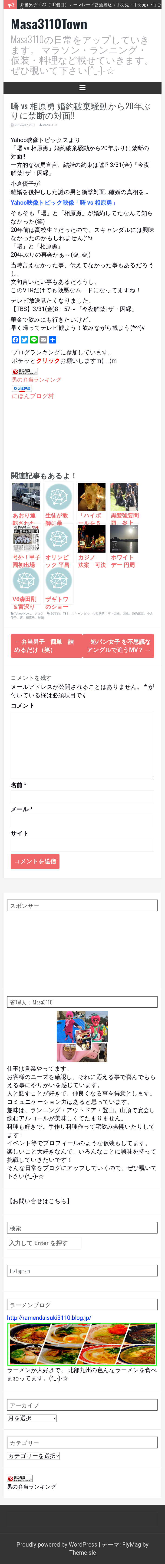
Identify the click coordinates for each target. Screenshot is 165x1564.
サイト (20, 833)
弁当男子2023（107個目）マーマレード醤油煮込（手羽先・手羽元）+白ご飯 (90, 6)
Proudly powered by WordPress (57, 1544)
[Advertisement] (82, 432)
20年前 (55, 613)
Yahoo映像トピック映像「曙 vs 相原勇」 (64, 202)
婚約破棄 (138, 613)
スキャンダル (80, 613)
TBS (65, 613)
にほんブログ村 (33, 396)
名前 (18, 785)
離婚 (41, 617)
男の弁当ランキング (36, 380)
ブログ (38, 613)
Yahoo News (22, 613)
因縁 (126, 613)
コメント (23, 705)
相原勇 (30, 617)
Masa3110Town (49, 23)
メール (22, 809)
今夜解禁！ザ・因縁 (106, 613)
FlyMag (131, 1544)
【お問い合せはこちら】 (40, 1201)
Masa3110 (49, 125)
